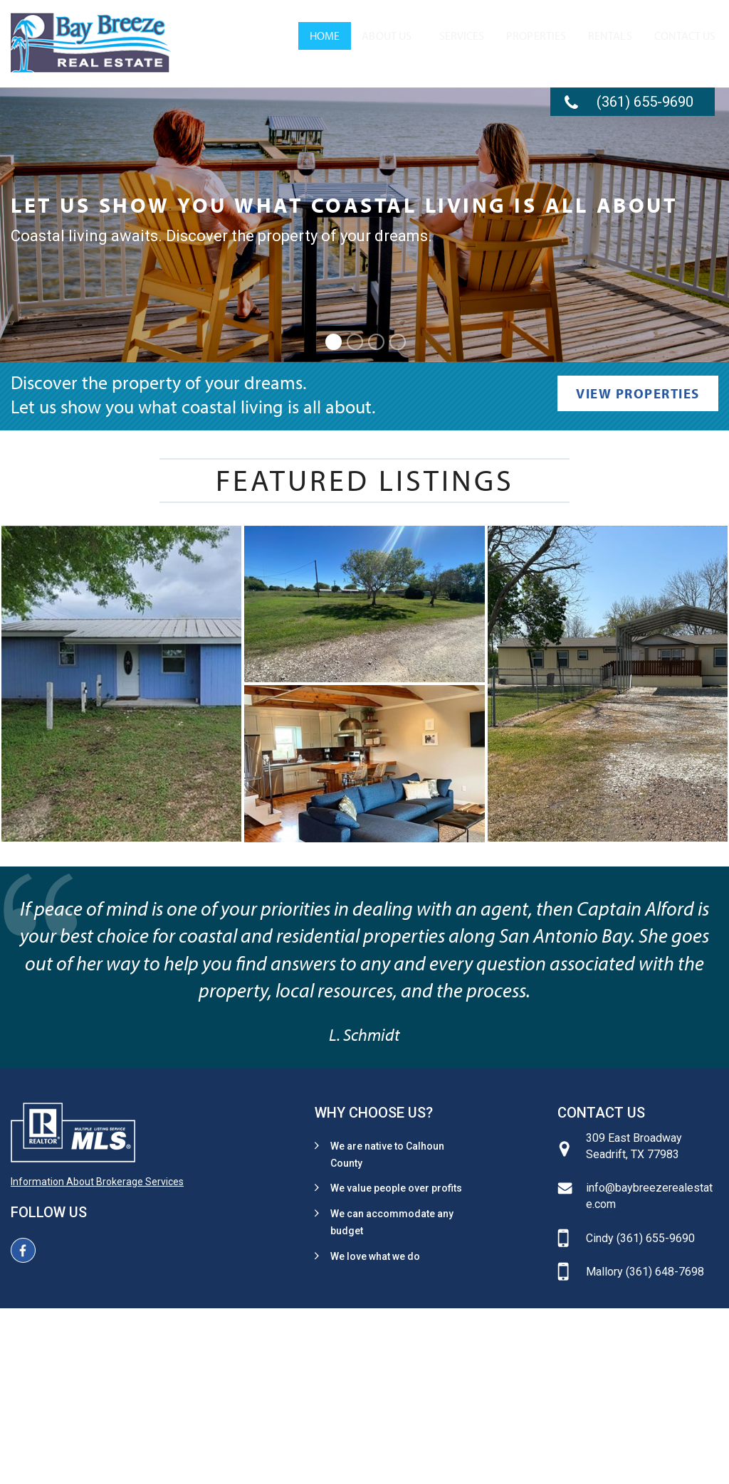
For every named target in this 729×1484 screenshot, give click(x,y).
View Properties (638, 393)
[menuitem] (223, 45)
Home (223, 45)
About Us (288, 45)
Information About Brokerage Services (97, 1181)
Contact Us (663, 45)
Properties (486, 45)
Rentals (580, 45)
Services (388, 45)
